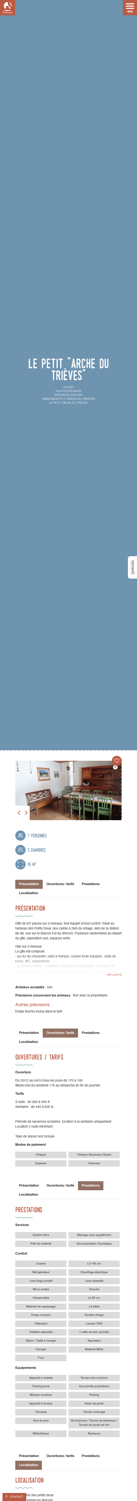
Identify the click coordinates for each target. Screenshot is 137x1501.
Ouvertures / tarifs (60, 884)
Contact (17, 1496)
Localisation (28, 893)
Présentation (29, 1033)
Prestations (91, 884)
